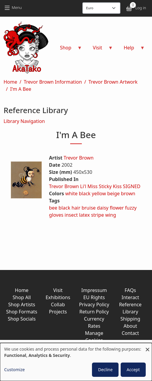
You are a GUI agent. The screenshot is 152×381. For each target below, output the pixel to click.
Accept (133, 369)
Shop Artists (21, 304)
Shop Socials (22, 319)
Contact (130, 333)
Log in (140, 7)
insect (71, 215)
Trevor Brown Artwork (112, 82)
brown (128, 193)
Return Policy (94, 311)
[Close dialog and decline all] (147, 346)
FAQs (130, 290)
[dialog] (76, 362)
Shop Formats (21, 311)
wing (110, 215)
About (130, 326)
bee (53, 207)
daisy (103, 207)
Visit (57, 290)
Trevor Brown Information (53, 82)
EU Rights (94, 297)
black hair (69, 207)
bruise (89, 207)
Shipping (130, 319)
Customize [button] (14, 369)
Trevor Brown (78, 157)
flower (117, 207)
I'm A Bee (20, 89)
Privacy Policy (94, 304)
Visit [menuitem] (99, 49)
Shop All (22, 297)
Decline (105, 369)
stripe (97, 215)
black (84, 193)
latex (84, 215)
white (71, 193)
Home (10, 82)
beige (113, 193)
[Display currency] (101, 8)
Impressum (94, 290)
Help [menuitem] (130, 49)
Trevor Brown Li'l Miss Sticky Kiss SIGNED (94, 186)
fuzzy (131, 207)
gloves (56, 215)
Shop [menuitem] (67, 49)
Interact (130, 297)
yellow (99, 193)
